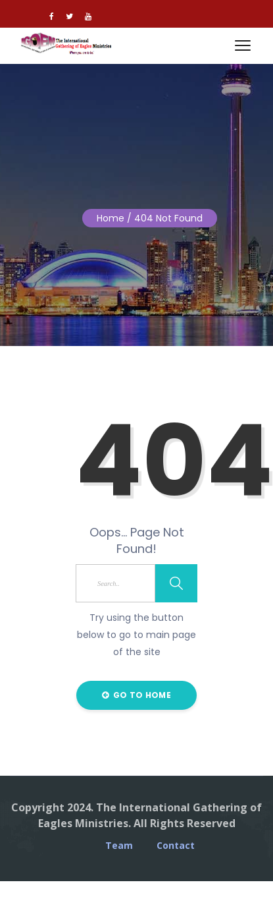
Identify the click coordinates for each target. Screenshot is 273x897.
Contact (176, 845)
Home (110, 218)
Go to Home (136, 695)
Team (119, 845)
